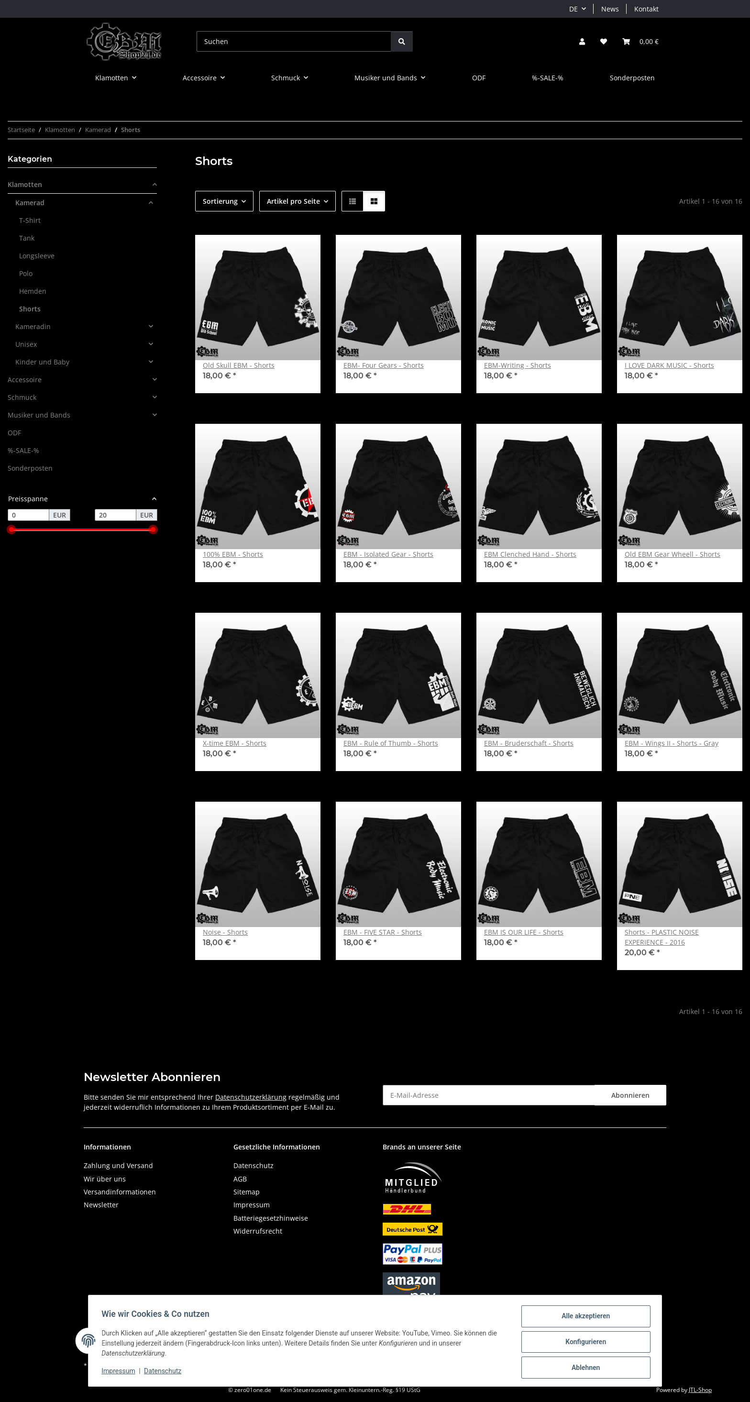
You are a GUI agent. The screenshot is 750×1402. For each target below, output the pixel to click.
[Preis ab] (28, 515)
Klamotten (25, 184)
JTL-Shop (700, 1390)
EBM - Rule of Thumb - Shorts (390, 743)
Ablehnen (583, 1368)
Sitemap (246, 1191)
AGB (240, 1178)
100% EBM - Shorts (233, 554)
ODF (14, 432)
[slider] (11, 530)
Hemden (32, 291)
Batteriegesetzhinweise (270, 1218)
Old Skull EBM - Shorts (239, 365)
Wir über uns (105, 1178)
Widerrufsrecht (257, 1231)
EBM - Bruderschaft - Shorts (529, 743)
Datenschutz (165, 1372)
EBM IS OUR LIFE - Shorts (523, 932)
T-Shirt (30, 220)
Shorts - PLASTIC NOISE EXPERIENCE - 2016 (662, 937)
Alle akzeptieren (583, 1318)
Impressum (120, 1372)
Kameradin (33, 326)
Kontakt (646, 8)
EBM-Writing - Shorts (517, 365)
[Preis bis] (115, 515)
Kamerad (29, 202)
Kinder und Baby (42, 361)
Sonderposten (30, 468)
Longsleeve (37, 255)
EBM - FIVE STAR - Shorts (382, 932)
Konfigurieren (583, 1343)
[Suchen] (294, 41)
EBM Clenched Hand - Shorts (530, 554)
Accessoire (25, 379)
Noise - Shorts (225, 932)
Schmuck (22, 397)
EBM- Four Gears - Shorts (383, 365)
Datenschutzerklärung (251, 1097)
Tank (26, 238)
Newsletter (101, 1204)
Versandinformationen (120, 1191)
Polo (26, 273)
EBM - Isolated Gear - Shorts (388, 554)
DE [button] (573, 8)
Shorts (30, 308)
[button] (582, 41)
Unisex (26, 344)
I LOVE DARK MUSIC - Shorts (669, 365)
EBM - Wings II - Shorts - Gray (671, 743)
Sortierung (220, 201)
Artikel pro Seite (293, 201)
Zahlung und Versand (118, 1165)
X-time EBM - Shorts (234, 743)
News (610, 8)
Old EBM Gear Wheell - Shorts (672, 554)
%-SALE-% (23, 450)
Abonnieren (630, 1095)
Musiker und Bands (39, 414)
